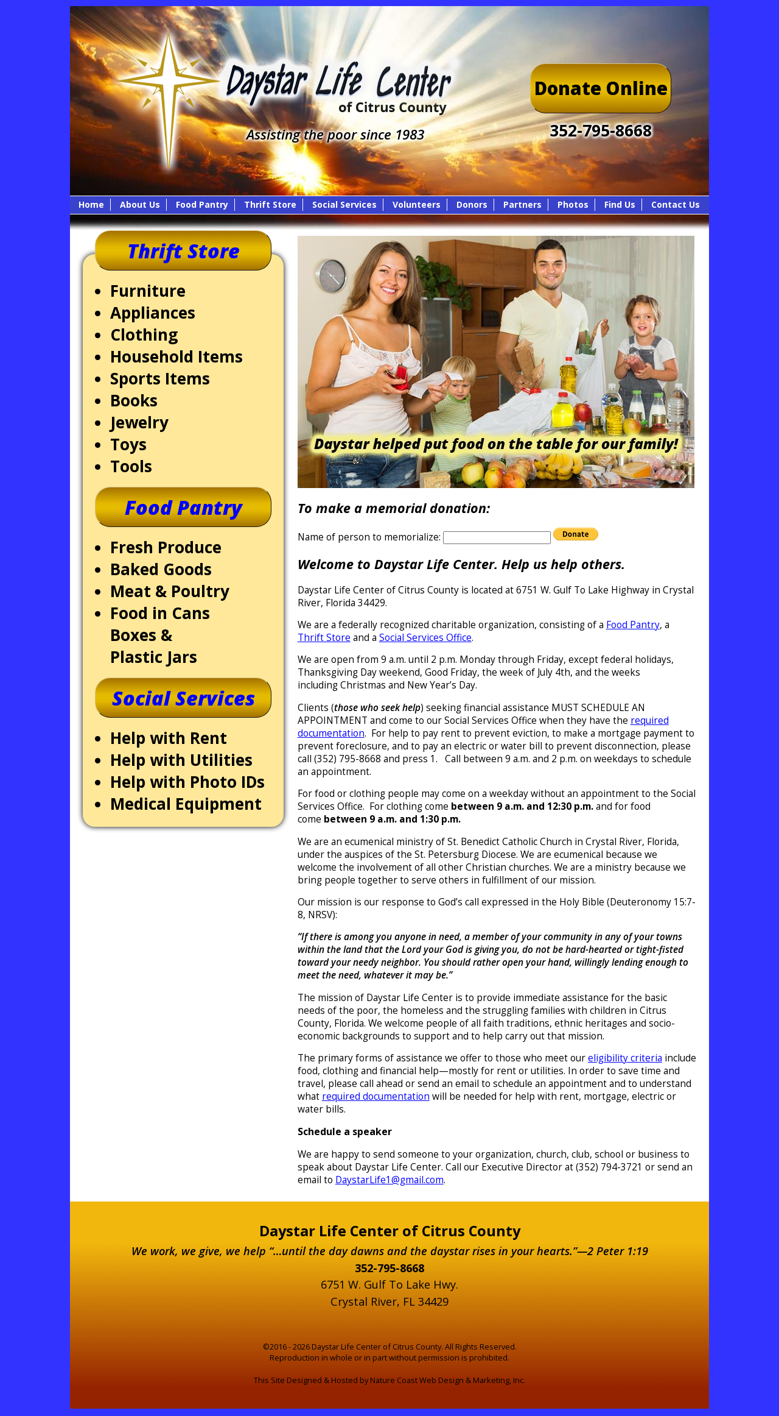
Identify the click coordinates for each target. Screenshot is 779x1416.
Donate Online (601, 88)
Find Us (619, 204)
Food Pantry (202, 204)
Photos (573, 204)
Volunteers (417, 204)
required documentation (376, 1096)
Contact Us (675, 204)
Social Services (344, 204)
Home (91, 204)
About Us (140, 204)
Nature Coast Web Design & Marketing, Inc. (447, 1380)
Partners (522, 204)
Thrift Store (270, 204)
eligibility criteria (625, 1058)
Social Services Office (425, 637)
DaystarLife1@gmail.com (389, 1180)
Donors (471, 204)
